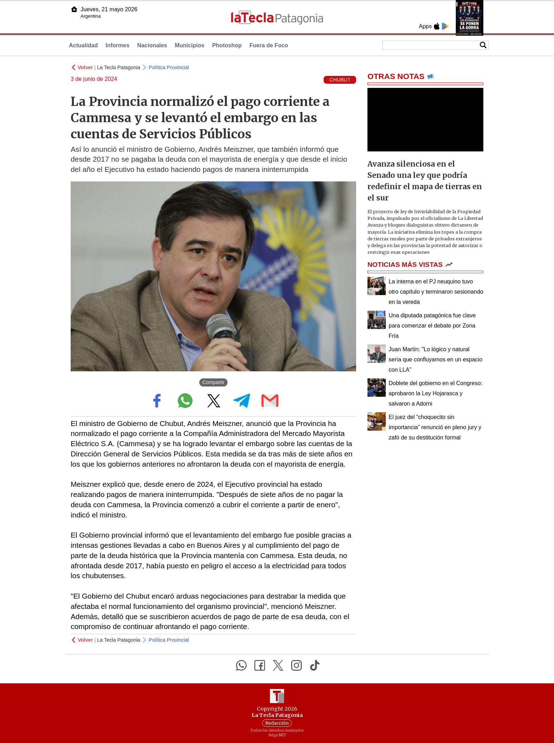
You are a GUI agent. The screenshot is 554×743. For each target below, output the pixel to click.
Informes (118, 45)
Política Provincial (169, 67)
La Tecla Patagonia (118, 67)
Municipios (190, 45)
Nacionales (152, 45)
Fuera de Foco (268, 45)
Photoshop (227, 45)
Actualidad (83, 45)
